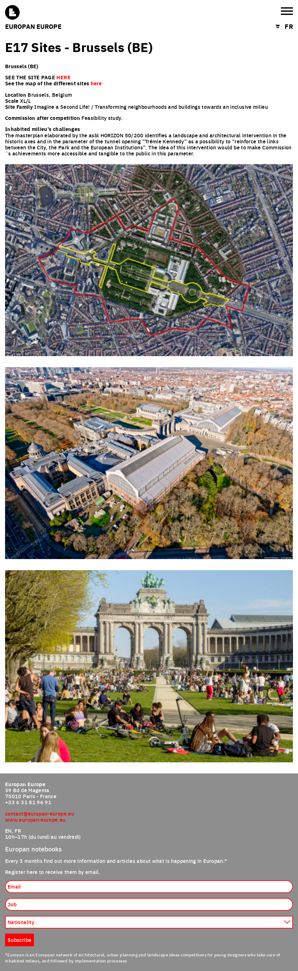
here (96, 83)
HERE (63, 77)
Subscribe (19, 939)
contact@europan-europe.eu (39, 813)
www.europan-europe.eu (35, 819)
